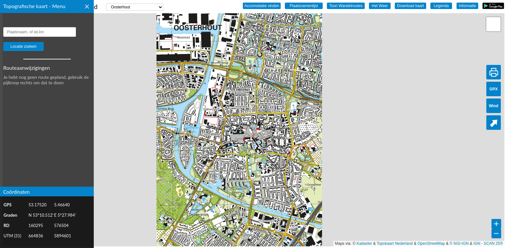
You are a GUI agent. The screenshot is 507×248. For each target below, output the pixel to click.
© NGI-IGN (459, 243)
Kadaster (364, 243)
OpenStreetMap (431, 243)
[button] (493, 24)
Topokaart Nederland (395, 243)
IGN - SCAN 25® (488, 243)
